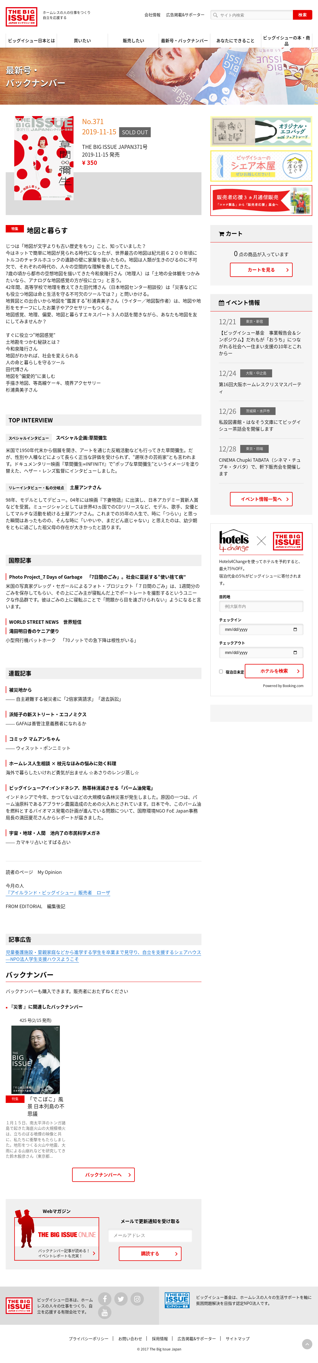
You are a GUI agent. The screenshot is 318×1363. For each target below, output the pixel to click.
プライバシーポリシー (89, 1338)
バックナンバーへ (103, 1174)
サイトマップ (238, 1338)
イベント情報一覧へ (261, 498)
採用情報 (160, 1338)
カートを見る (261, 269)
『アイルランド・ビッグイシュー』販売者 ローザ (58, 892)
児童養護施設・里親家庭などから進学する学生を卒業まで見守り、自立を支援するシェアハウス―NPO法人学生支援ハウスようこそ (103, 955)
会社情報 (152, 14)
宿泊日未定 (231, 672)
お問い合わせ (130, 1338)
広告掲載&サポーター (185, 14)
